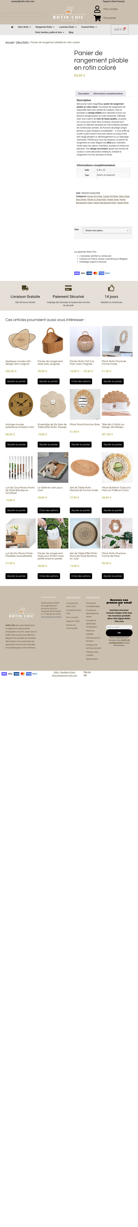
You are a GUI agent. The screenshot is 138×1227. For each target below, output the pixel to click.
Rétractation (92, 659)
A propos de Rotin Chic (72, 604)
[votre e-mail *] (119, 627)
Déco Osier (124, 196)
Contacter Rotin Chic (73, 611)
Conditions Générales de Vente (92, 613)
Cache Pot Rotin (110, 196)
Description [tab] (83, 93)
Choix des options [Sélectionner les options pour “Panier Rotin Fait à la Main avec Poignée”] (81, 381)
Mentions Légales (90, 632)
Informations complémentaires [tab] (108, 93)
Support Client (73, 621)
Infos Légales (93, 597)
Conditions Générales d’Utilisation (91, 623)
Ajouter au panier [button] (16, 381)
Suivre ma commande (71, 626)
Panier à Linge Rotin (96, 199)
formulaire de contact (51, 617)
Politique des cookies (92, 653)
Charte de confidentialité (92, 604)
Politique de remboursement (93, 646)
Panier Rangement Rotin (104, 203)
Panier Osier (113, 199)
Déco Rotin (22, 42)
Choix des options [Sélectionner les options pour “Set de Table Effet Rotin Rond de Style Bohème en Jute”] (81, 576)
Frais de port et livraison (93, 639)
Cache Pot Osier (94, 196)
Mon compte (72, 617)
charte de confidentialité (119, 641)
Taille (76, 230)
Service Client (73, 597)
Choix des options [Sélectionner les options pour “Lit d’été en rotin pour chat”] (48, 510)
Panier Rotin (123, 203)
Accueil (9, 42)
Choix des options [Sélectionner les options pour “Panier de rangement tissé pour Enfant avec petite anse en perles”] (48, 576)
